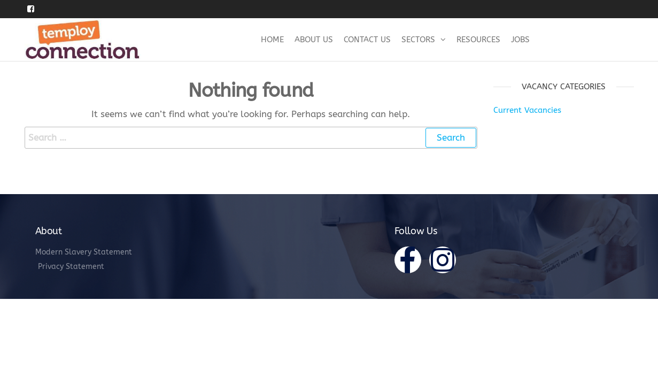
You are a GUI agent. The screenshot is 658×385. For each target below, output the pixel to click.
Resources (478, 39)
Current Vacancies (527, 110)
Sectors (418, 39)
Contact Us (367, 39)
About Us (314, 39)
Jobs (520, 39)
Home (272, 39)
